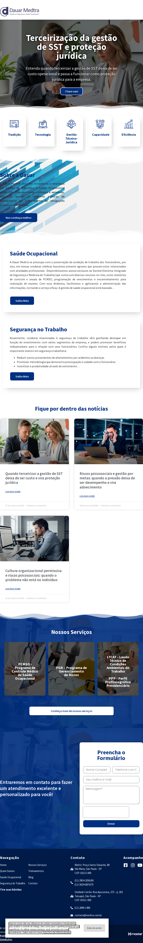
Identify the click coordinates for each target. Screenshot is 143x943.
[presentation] (106, 812)
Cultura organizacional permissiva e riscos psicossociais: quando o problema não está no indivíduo (33, 575)
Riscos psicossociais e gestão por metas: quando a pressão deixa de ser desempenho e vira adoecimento (107, 480)
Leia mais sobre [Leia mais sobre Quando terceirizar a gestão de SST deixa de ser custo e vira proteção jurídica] (12, 491)
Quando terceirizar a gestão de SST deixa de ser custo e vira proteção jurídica (34, 478)
